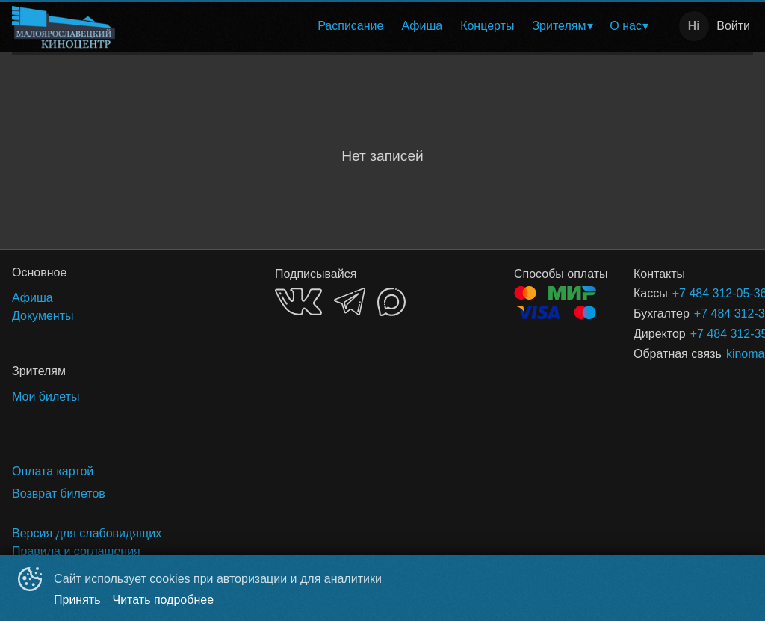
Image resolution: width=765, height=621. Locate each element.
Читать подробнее (163, 599)
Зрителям (559, 25)
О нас (626, 25)
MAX (391, 302)
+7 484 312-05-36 (694, 293)
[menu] (392, 26)
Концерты (487, 25)
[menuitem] (350, 26)
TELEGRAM (349, 301)
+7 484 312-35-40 (705, 313)
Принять (77, 599)
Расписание (350, 25)
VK (298, 301)
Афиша (421, 25)
